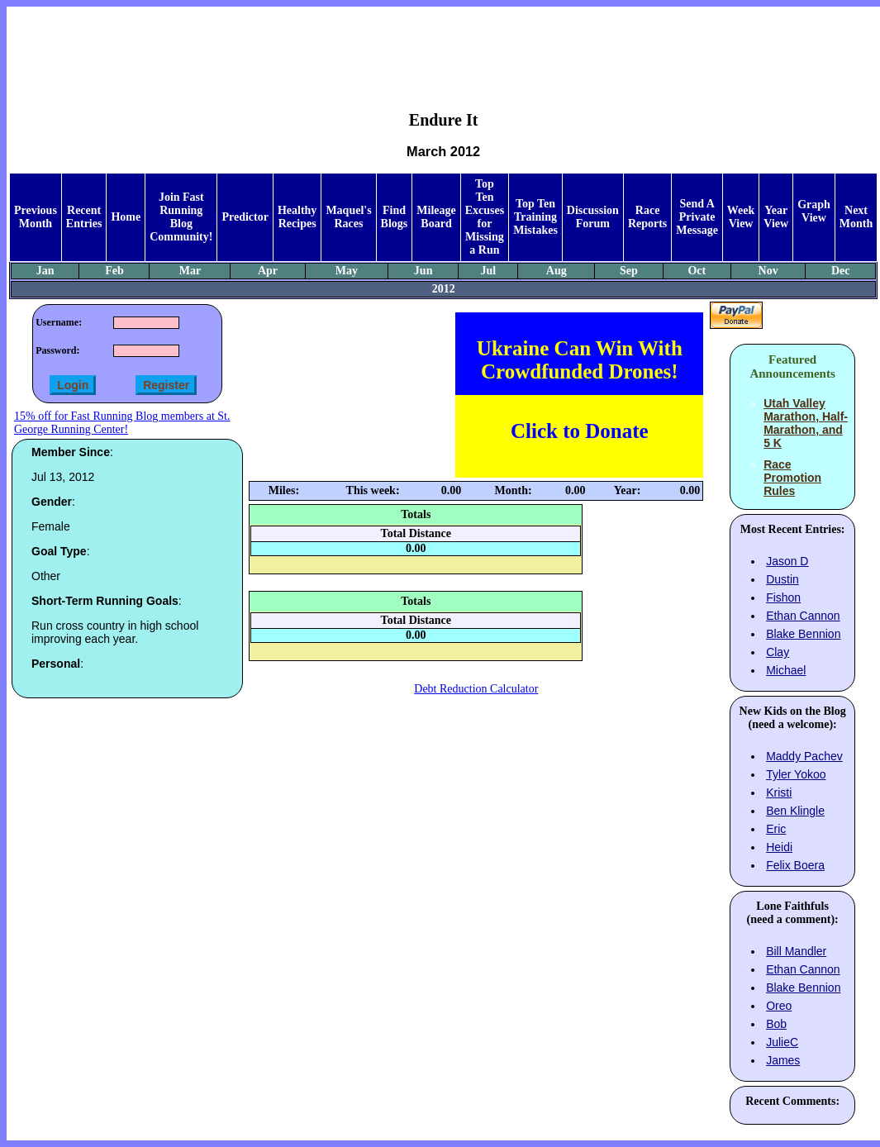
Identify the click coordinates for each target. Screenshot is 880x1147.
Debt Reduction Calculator (476, 689)
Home (125, 217)
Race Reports (647, 217)
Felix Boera (795, 865)
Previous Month (35, 217)
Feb (114, 270)
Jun (423, 270)
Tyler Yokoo (795, 774)
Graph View (813, 211)
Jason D (787, 561)
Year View (775, 217)
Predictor (245, 217)
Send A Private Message (697, 217)
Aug (556, 270)
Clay (777, 652)
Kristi (779, 792)
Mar (190, 270)
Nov (768, 270)
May (346, 270)
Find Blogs (394, 217)
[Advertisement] (443, 46)
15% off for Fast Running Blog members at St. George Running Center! (122, 422)
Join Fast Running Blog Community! (181, 217)
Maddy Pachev (804, 756)
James (783, 1060)
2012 (443, 289)
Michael (786, 670)
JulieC (782, 1042)
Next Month (856, 217)
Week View (740, 217)
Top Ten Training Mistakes (535, 217)
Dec (840, 270)
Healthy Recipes (297, 217)
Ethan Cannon (803, 615)
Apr (268, 270)
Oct (696, 270)
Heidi (779, 847)
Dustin (782, 579)
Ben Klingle (795, 810)
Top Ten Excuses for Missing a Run (484, 217)
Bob (776, 1023)
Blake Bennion (803, 633)
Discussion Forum (593, 217)
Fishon (783, 597)
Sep (629, 270)
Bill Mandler (796, 951)
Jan (45, 270)
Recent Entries (84, 217)
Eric (776, 828)
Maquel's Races (348, 217)
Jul (488, 270)
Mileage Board (435, 217)
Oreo (779, 1005)
